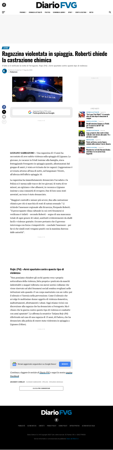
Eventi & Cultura (80, 12)
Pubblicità (21, 426)
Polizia (45, 382)
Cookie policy (63, 426)
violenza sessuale (56, 382)
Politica (47, 12)
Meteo (91, 12)
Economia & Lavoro (59, 12)
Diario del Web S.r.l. (73, 439)
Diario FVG (45, 372)
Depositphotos (75, 426)
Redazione (13, 72)
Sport (70, 12)
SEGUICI (65, 364)
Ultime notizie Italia (88, 426)
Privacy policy (51, 426)
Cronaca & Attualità (35, 12)
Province (22, 12)
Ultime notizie (31, 426)
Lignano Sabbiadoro (34, 382)
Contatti (42, 426)
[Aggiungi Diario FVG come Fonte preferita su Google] (41, 112)
